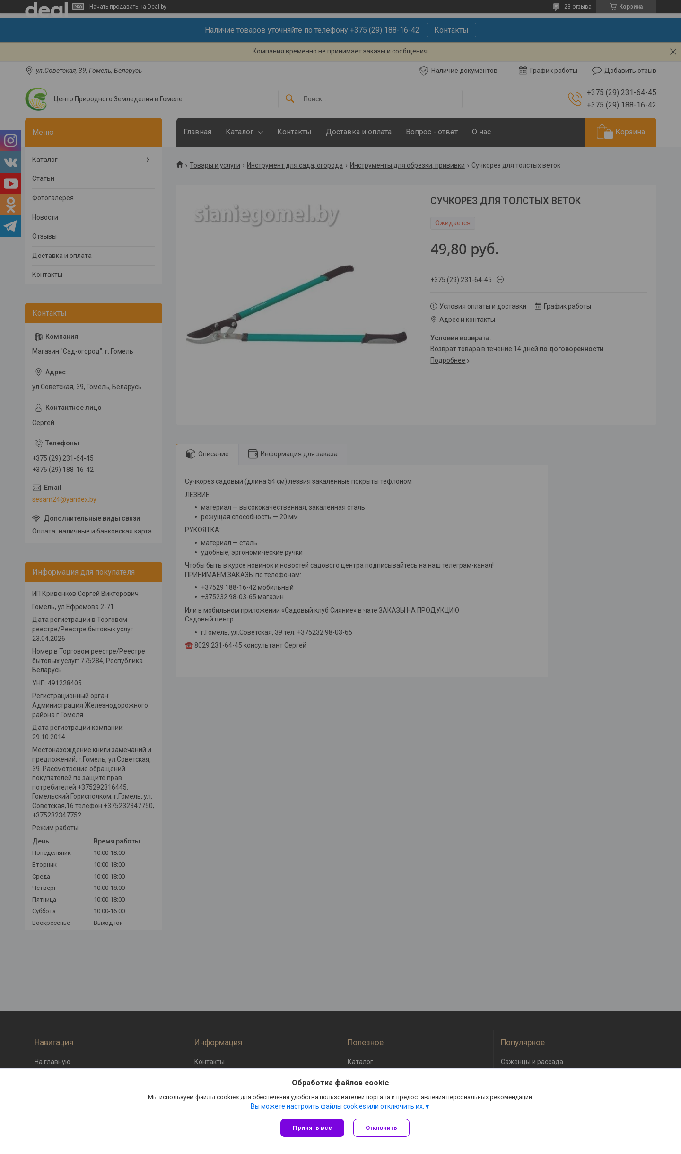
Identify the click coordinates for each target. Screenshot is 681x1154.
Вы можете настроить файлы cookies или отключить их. (337, 1106)
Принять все (312, 1127)
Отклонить (382, 1127)
